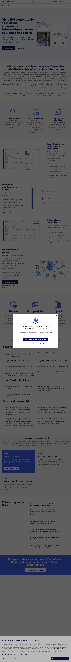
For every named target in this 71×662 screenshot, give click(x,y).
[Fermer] (56, 315)
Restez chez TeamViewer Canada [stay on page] (35, 344)
